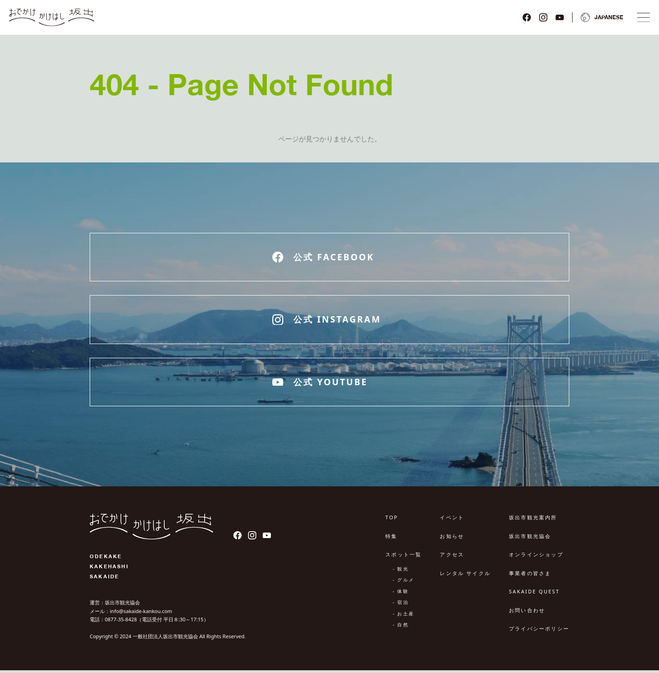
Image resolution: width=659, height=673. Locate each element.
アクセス (452, 557)
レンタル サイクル (465, 575)
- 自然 (401, 628)
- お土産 (403, 616)
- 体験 (401, 594)
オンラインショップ (536, 557)
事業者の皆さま (530, 575)
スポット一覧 (403, 557)
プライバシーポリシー (539, 631)
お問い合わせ (527, 612)
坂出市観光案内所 (533, 520)
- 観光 (401, 571)
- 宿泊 (401, 605)
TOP (391, 520)
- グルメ (403, 583)
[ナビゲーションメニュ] (641, 18)
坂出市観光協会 (530, 538)
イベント (452, 520)
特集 (391, 538)
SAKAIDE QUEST (534, 594)
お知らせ (452, 538)
